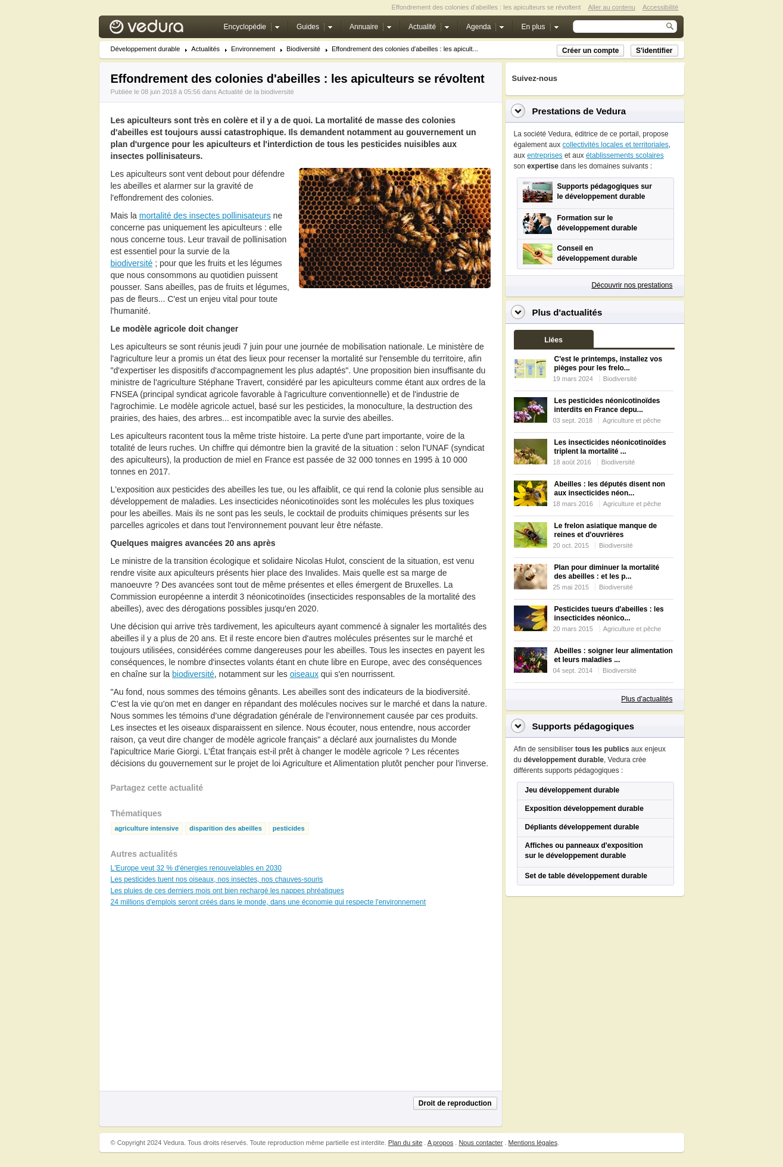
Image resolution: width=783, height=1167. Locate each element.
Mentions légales (533, 1142)
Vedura (160, 29)
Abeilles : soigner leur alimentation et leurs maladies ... (613, 655)
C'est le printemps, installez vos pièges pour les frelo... (608, 363)
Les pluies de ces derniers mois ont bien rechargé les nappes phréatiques (227, 891)
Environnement (253, 49)
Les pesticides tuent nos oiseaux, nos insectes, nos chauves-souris (217, 879)
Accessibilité (660, 7)
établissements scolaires (625, 155)
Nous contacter (480, 1142)
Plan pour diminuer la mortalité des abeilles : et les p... (607, 572)
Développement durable (145, 49)
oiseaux (304, 674)
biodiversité (132, 263)
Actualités (205, 49)
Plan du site (405, 1142)
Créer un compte (590, 50)
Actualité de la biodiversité (256, 91)
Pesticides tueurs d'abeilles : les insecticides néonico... (609, 613)
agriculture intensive (147, 828)
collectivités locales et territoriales (616, 145)
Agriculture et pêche (632, 420)
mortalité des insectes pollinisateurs (205, 215)
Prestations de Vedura (579, 111)
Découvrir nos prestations (631, 285)
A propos (440, 1142)
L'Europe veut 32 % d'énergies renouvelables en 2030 (196, 868)
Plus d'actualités (646, 699)
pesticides (289, 828)
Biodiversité (303, 49)
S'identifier (654, 50)
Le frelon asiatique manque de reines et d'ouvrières (605, 530)
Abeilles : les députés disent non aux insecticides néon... (610, 488)
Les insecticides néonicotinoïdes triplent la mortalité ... (610, 446)
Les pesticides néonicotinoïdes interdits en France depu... (607, 405)
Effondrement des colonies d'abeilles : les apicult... (405, 49)
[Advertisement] (394, 315)
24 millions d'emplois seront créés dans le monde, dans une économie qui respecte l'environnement (268, 902)
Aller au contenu (611, 7)
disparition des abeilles (225, 828)
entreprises (544, 155)
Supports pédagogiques (583, 726)
